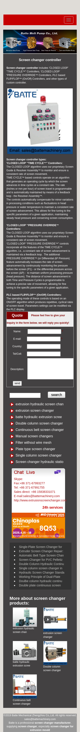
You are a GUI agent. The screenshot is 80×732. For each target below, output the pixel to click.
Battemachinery (34, 479)
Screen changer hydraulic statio (39, 462)
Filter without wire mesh (33, 442)
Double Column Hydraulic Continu (41, 564)
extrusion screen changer (35, 410)
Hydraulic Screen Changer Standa (41, 572)
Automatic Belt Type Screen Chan (41, 555)
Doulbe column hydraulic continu (40, 581)
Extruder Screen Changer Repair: (41, 551)
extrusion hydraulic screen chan (40, 404)
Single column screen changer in (40, 568)
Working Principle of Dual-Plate (39, 576)
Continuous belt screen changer (40, 430)
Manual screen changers (34, 436)
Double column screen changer (39, 423)
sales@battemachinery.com (40, 719)
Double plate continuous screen (40, 585)
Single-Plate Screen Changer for (40, 547)
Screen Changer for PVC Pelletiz (41, 559)
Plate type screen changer (35, 449)
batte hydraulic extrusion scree (39, 417)
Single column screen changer (38, 455)
